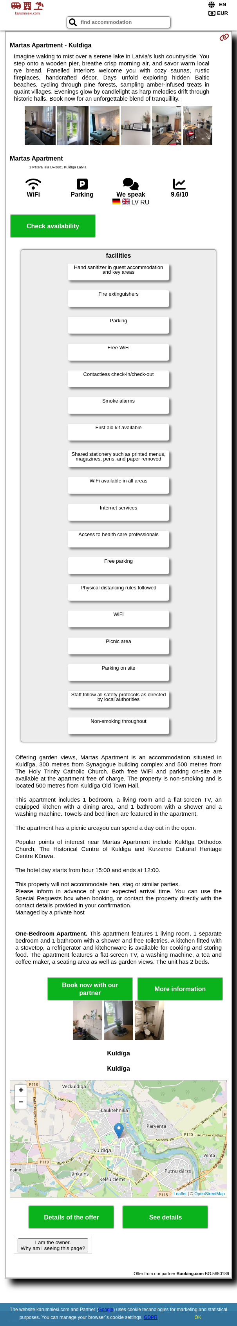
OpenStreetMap (209, 1193)
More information (180, 989)
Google (105, 1309)
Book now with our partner (90, 989)
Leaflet (180, 1193)
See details (165, 1217)
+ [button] (21, 1091)
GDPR (150, 1317)
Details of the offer (71, 1217)
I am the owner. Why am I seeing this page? (53, 1245)
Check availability (53, 226)
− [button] (21, 1103)
